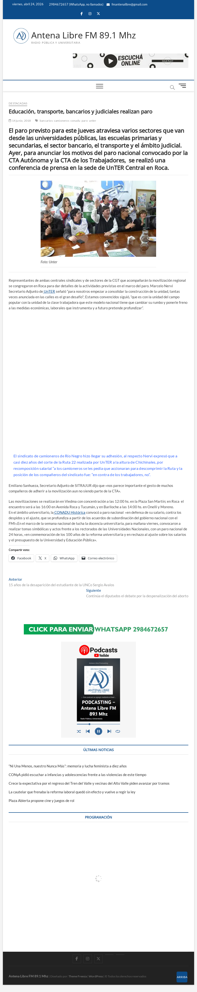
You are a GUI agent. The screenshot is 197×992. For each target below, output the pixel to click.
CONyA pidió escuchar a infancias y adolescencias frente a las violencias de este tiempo (77, 774)
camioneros (61, 120)
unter (92, 120)
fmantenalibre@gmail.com (127, 4)
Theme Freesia (78, 976)
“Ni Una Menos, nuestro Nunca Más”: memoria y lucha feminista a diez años (68, 766)
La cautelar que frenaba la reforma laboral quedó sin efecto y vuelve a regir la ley (72, 792)
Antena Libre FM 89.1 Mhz (83, 35)
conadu (75, 120)
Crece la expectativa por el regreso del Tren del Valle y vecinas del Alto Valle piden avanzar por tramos (89, 783)
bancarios (46, 120)
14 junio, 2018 (20, 120)
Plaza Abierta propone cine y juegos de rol (41, 800)
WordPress (96, 976)
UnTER (49, 291)
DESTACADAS (18, 103)
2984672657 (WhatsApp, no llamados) (75, 4)
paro (85, 120)
